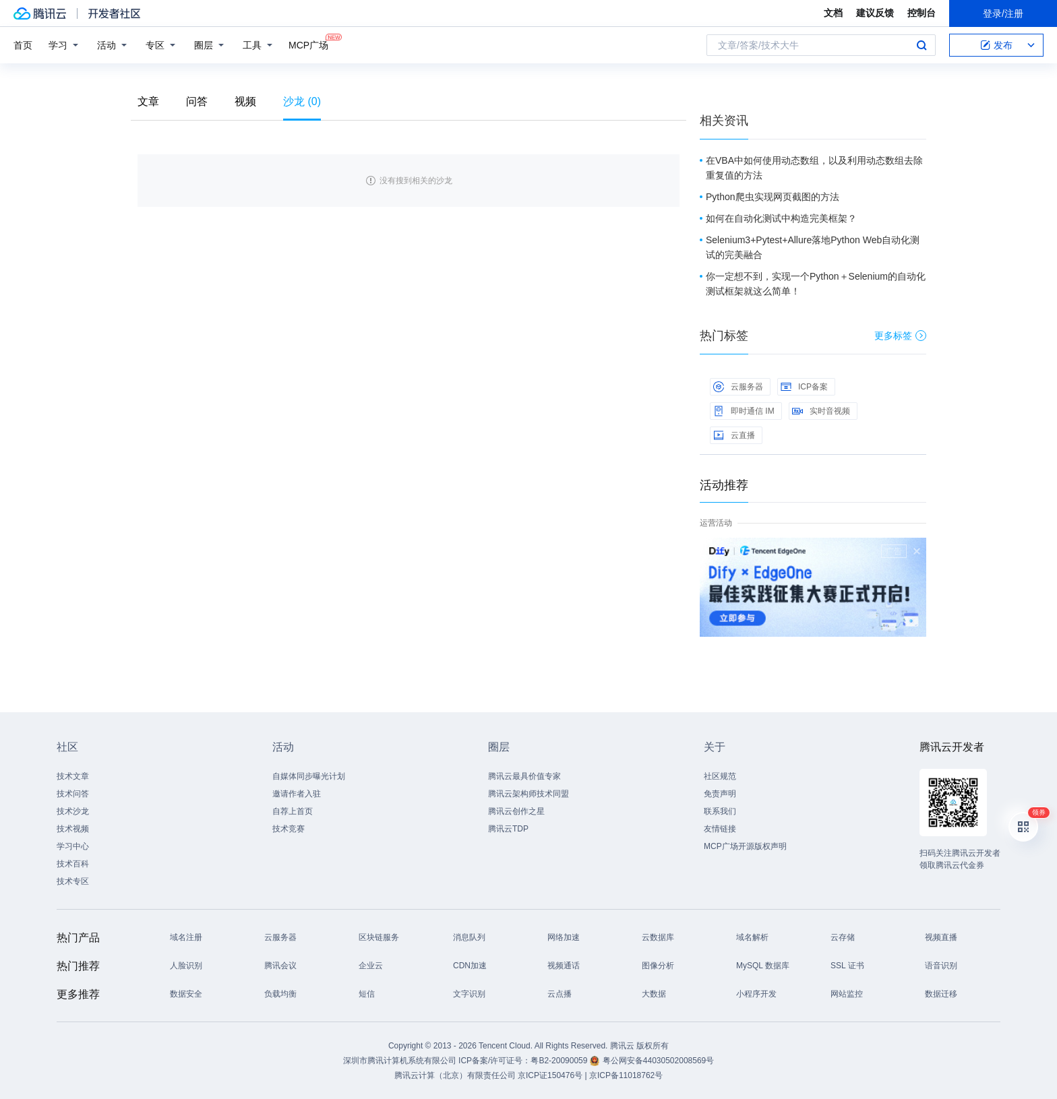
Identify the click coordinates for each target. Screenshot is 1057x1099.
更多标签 (900, 335)
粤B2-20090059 (560, 1060)
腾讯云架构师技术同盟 (528, 793)
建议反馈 (875, 12)
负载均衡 (280, 994)
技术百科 (73, 864)
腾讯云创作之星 (516, 811)
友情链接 (720, 829)
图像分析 (658, 965)
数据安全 (186, 994)
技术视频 (73, 829)
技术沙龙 (73, 811)
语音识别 (941, 965)
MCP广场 (308, 44)
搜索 (921, 45)
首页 (22, 45)
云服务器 (738, 386)
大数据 (654, 994)
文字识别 (469, 994)
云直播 (734, 435)
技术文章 (73, 776)
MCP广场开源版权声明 (745, 846)
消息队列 (469, 937)
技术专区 (73, 881)
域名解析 (752, 937)
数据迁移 (941, 994)
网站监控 (847, 994)
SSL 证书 (847, 965)
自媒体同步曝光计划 (308, 776)
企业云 (371, 965)
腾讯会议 (280, 965)
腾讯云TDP (508, 829)
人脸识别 (186, 965)
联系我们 (720, 811)
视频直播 (941, 937)
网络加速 (563, 937)
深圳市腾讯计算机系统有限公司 (399, 1060)
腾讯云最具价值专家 (524, 776)
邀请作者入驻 (296, 793)
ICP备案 (804, 386)
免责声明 (720, 793)
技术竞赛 (288, 829)
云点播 (559, 994)
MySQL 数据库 (762, 965)
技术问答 (73, 793)
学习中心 (73, 846)
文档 (833, 12)
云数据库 (658, 937)
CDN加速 (470, 965)
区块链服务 (379, 937)
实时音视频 (821, 411)
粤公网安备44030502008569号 (658, 1060)
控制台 (921, 12)
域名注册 (186, 937)
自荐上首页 (292, 811)
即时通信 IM (744, 411)
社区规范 (720, 776)
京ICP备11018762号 (626, 1075)
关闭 (917, 551)
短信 (367, 994)
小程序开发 (756, 994)
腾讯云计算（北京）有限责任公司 (455, 1075)
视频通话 (563, 965)
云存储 (843, 937)
